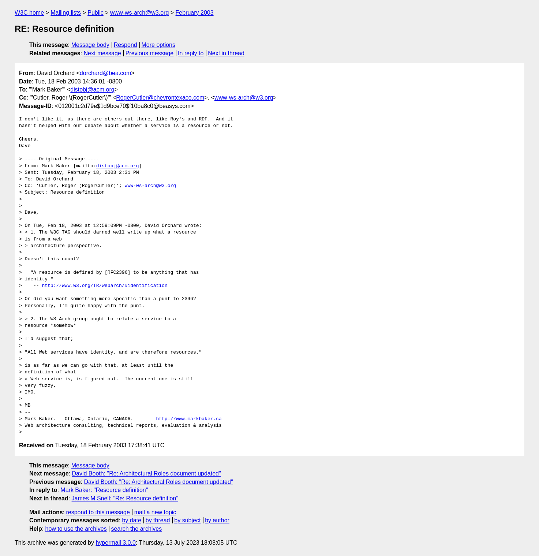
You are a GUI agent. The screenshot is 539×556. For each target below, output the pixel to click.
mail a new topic (155, 512)
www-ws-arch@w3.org (139, 13)
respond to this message (98, 512)
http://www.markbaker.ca (188, 419)
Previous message (150, 53)
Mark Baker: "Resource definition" (104, 490)
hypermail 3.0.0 (115, 543)
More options (159, 45)
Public (95, 13)
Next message (102, 53)
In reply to (190, 53)
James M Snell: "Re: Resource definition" (125, 498)
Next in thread (226, 53)
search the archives (136, 529)
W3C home (29, 13)
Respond (125, 45)
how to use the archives (76, 529)
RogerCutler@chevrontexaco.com (160, 97)
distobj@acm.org (92, 89)
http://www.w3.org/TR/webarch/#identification (104, 286)
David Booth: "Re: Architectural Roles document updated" (146, 473)
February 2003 (195, 13)
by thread (158, 520)
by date (131, 520)
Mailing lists (65, 13)
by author (217, 520)
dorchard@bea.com (105, 73)
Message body (90, 45)
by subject (187, 520)
